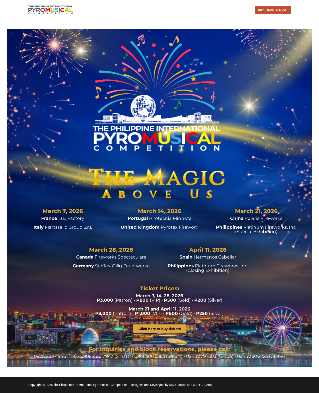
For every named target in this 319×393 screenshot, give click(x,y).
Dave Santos (178, 385)
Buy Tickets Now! (273, 10)
